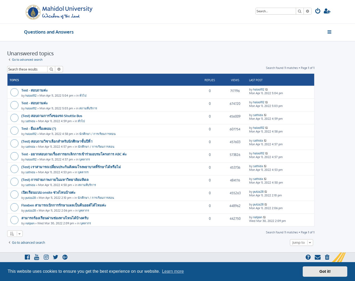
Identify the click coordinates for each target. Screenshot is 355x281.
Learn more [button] (173, 271)
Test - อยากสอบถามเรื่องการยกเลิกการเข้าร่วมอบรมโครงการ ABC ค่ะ (74, 154)
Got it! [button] (325, 271)
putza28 (30, 198)
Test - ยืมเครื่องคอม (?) (38, 128)
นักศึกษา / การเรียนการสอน (97, 134)
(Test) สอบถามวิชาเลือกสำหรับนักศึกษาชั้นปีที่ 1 (56, 141)
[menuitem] (318, 11)
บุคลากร (84, 159)
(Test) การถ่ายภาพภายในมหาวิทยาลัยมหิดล (55, 179)
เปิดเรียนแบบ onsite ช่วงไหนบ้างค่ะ (48, 192)
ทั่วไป (82, 95)
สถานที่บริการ (88, 108)
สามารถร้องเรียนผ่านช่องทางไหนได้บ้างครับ (54, 218)
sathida (30, 121)
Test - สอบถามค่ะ (34, 90)
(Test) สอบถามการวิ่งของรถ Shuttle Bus (51, 115)
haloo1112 (31, 95)
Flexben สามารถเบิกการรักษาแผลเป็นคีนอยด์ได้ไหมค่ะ (63, 205)
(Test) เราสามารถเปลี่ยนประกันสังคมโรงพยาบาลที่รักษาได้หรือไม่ (71, 166)
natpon (29, 223)
